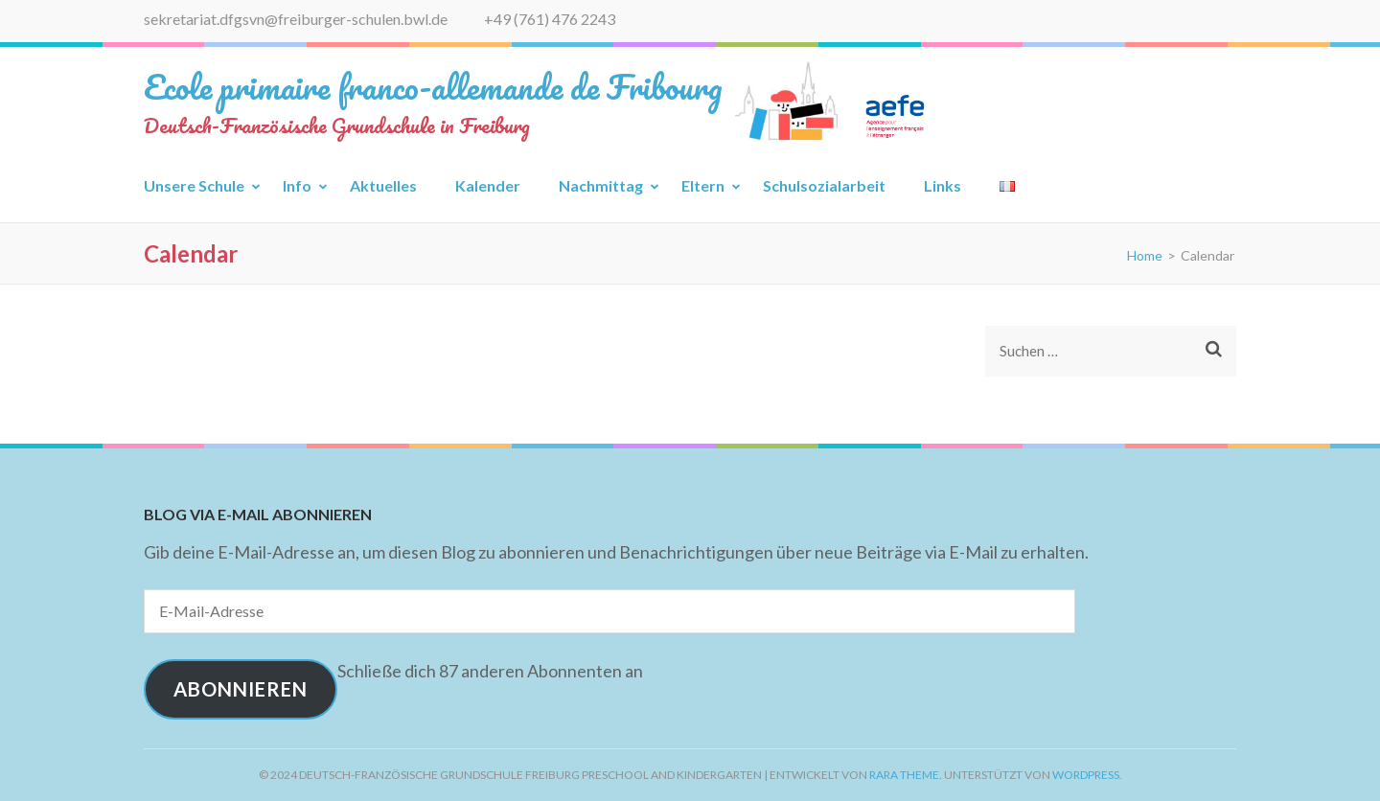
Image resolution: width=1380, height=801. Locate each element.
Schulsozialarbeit (824, 185)
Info (297, 185)
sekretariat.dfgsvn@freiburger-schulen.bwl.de (296, 19)
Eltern (702, 185)
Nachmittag (601, 185)
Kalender (487, 185)
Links (942, 185)
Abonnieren (240, 688)
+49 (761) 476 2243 (549, 19)
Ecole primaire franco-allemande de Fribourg (433, 86)
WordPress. (1087, 774)
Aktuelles (383, 185)
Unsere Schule (194, 185)
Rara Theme (904, 774)
